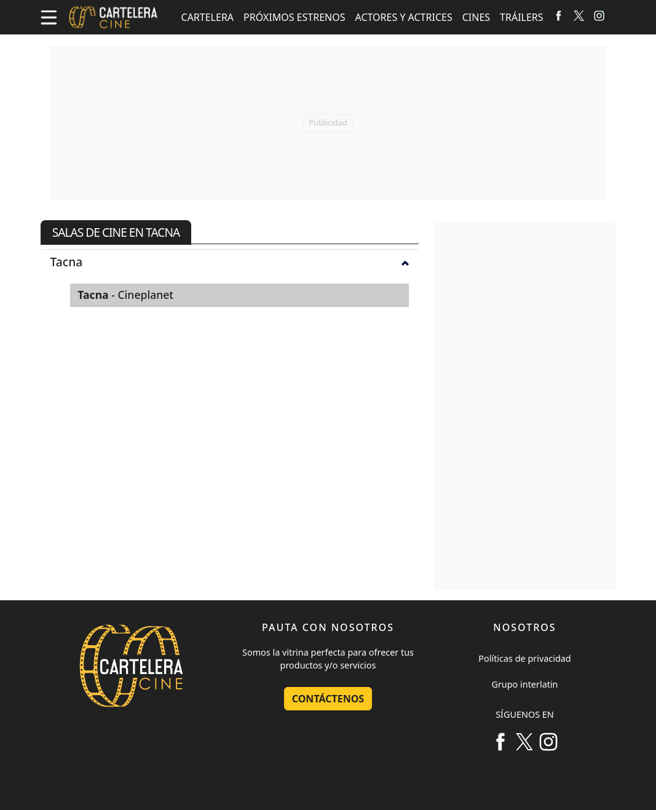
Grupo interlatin (524, 684)
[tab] (230, 261)
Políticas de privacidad (524, 658)
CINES (476, 17)
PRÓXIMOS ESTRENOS (294, 17)
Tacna (229, 262)
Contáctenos (328, 698)
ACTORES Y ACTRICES (403, 17)
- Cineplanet (125, 294)
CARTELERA (207, 17)
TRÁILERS (521, 17)
